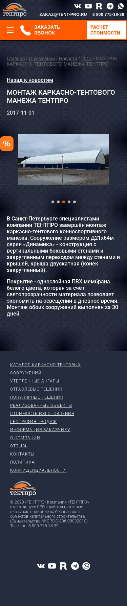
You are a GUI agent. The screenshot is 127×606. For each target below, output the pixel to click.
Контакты (22, 454)
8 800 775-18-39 (108, 14)
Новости (68, 58)
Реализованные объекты (41, 405)
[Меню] (10, 30)
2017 (86, 58)
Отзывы (19, 446)
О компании (42, 58)
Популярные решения (36, 397)
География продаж (33, 421)
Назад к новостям (30, 80)
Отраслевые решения (36, 389)
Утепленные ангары (34, 381)
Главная (16, 58)
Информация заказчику (40, 429)
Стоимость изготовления (42, 413)
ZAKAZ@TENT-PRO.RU (63, 14)
